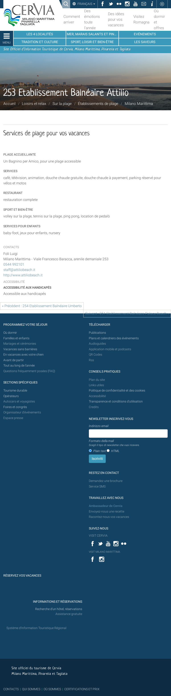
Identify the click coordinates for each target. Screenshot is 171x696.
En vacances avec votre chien (23, 354)
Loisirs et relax (34, 103)
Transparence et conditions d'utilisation (116, 401)
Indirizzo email (98, 426)
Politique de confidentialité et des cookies (117, 390)
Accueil (9, 103)
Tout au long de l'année (19, 365)
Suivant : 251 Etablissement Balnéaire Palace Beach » (127, 313)
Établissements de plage (98, 103)
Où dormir (10, 333)
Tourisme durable (15, 390)
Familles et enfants (16, 338)
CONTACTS (11, 689)
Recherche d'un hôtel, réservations (58, 609)
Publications (97, 333)
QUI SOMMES (31, 689)
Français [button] (86, 4)
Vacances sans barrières (20, 349)
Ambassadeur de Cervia (105, 506)
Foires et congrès (15, 407)
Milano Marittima (139, 103)
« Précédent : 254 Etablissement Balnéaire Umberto (42, 306)
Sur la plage (62, 103)
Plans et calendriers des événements (114, 338)
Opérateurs (11, 396)
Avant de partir (13, 360)
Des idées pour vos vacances (116, 19)
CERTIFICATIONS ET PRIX (82, 689)
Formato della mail (114, 443)
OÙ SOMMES (52, 689)
